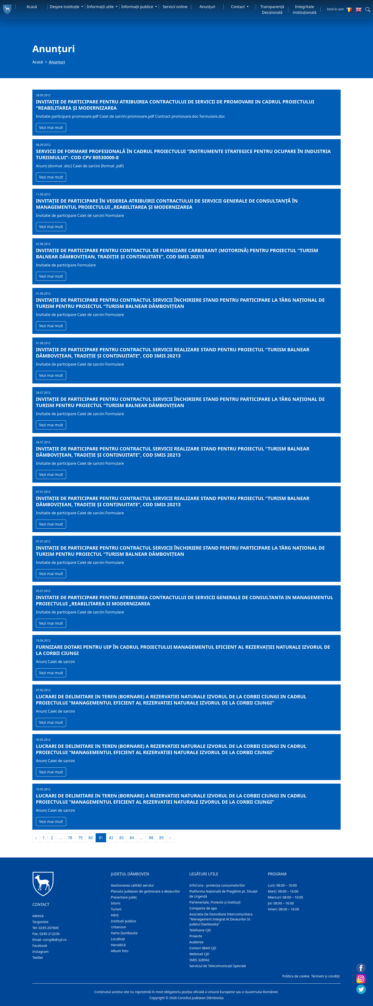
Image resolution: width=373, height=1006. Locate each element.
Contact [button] (238, 6)
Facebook (39, 945)
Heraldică (118, 945)
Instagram (40, 951)
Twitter (37, 957)
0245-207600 (49, 927)
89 (161, 837)
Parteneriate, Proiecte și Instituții (214, 902)
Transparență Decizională (272, 9)
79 (80, 837)
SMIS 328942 (199, 960)
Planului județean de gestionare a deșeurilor (145, 891)
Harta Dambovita (124, 933)
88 (151, 837)
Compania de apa (203, 908)
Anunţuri (207, 6)
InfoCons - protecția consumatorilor (217, 885)
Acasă (32, 6)
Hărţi (115, 915)
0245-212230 (49, 933)
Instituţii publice (123, 921)
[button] (367, 9)
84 (132, 837)
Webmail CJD (199, 954)
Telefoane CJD (200, 930)
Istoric (116, 903)
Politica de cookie (295, 976)
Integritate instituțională (304, 9)
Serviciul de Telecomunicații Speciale (217, 966)
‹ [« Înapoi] (36, 837)
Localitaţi (118, 939)
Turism (116, 909)
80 (90, 837)
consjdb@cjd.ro (55, 939)
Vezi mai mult (51, 127)
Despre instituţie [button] (65, 6)
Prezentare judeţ (124, 897)
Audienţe (196, 942)
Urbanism (118, 927)
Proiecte (195, 936)
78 (70, 837)
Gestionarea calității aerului (132, 885)
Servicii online (175, 6)
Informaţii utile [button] (101, 6)
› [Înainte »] (170, 837)
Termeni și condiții (325, 976)
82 (111, 837)
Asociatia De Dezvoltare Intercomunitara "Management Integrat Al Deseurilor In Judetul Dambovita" (220, 919)
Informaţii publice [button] (137, 6)
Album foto (119, 951)
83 (121, 837)
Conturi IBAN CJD (202, 948)
